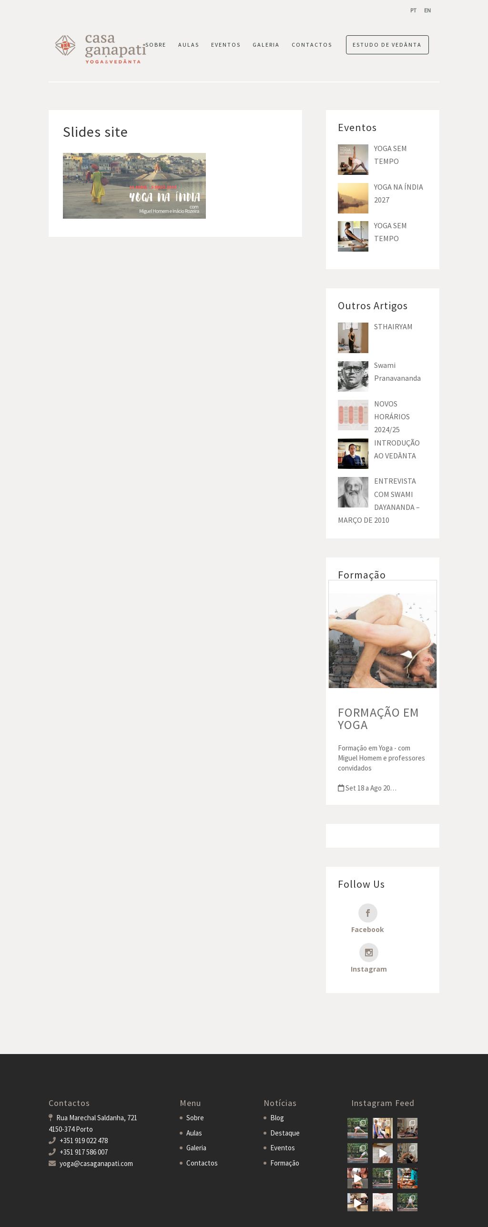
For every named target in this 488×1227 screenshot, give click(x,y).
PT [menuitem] (413, 10)
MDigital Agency (176, 1213)
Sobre (195, 1084)
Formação (284, 1130)
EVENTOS (226, 44)
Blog (277, 1084)
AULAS (188, 44)
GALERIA (266, 44)
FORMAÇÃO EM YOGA (378, 718)
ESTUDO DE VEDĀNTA (387, 44)
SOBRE (155, 44)
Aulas (194, 1100)
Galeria (196, 1114)
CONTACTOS (312, 44)
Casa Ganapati (70, 1213)
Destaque (285, 1100)
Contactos (202, 1130)
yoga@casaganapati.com (96, 1130)
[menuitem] (413, 10)
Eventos (282, 1114)
